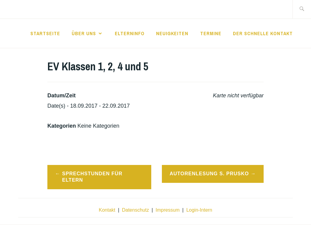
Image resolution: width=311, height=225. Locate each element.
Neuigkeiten (172, 33)
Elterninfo (130, 33)
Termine (210, 33)
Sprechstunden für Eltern (92, 177)
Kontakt (107, 210)
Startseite (45, 33)
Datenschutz (135, 210)
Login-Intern (199, 210)
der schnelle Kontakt (263, 33)
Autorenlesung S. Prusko (209, 173)
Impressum (167, 210)
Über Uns (84, 33)
